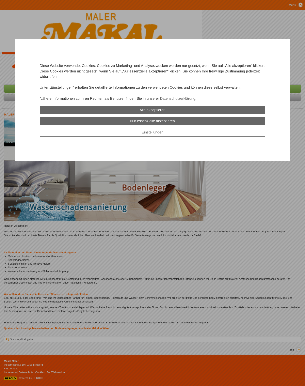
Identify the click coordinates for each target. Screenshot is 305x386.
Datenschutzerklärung (177, 98)
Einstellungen (152, 132)
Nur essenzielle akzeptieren (152, 121)
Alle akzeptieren (153, 110)
